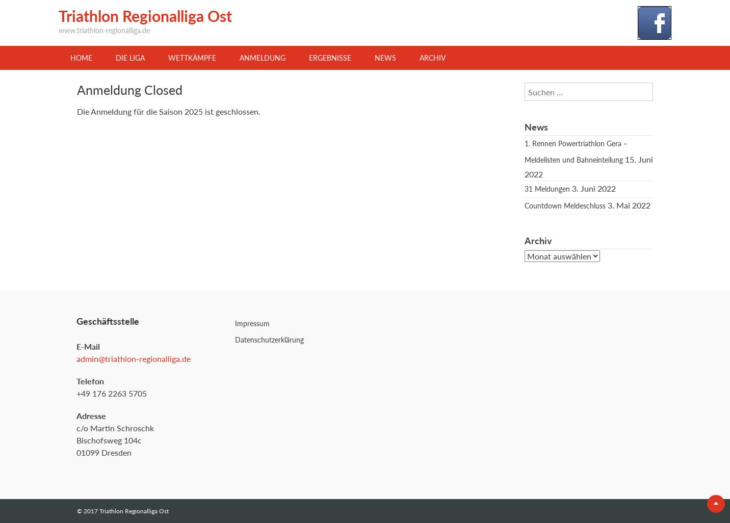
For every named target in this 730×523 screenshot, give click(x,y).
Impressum (252, 323)
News (385, 58)
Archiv (433, 58)
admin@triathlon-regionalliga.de (133, 358)
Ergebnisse (330, 58)
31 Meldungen (547, 189)
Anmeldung (262, 58)
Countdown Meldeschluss (565, 205)
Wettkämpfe (192, 58)
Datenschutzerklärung (269, 339)
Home (81, 58)
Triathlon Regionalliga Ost (145, 16)
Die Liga (130, 58)
